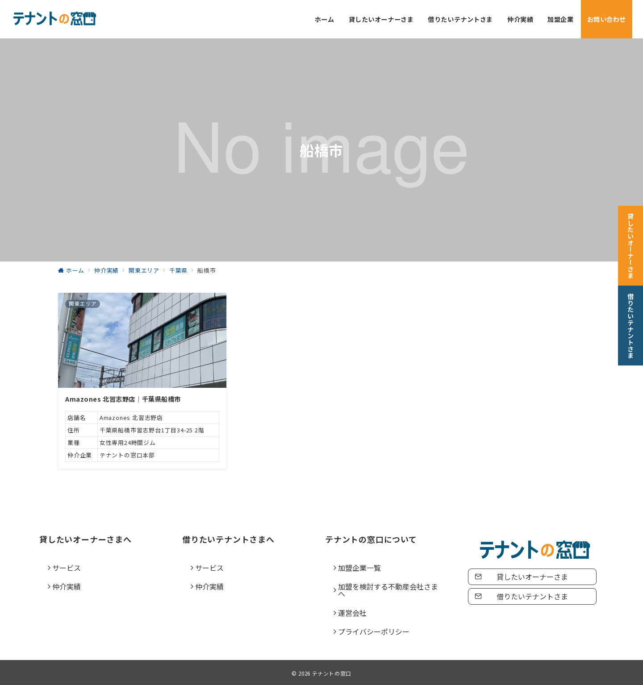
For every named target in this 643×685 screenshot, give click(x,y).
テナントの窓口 (331, 673)
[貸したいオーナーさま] (630, 244)
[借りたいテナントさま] (630, 324)
